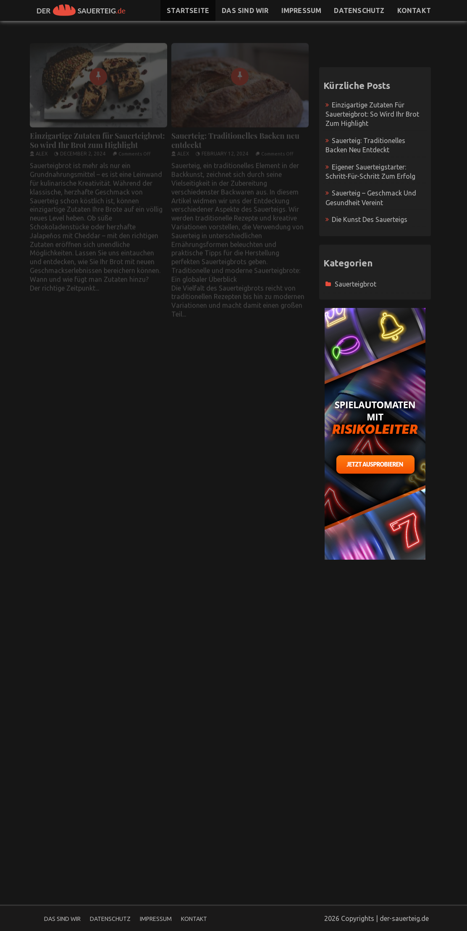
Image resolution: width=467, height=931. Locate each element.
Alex (42, 150)
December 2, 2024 (82, 150)
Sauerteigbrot (355, 284)
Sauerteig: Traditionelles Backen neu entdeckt (235, 137)
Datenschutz (359, 10)
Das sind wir (245, 10)
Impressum (301, 10)
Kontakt (414, 10)
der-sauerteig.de (404, 918)
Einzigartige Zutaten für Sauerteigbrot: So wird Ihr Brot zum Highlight (97, 137)
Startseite (188, 10)
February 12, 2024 (225, 150)
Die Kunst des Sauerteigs (369, 219)
